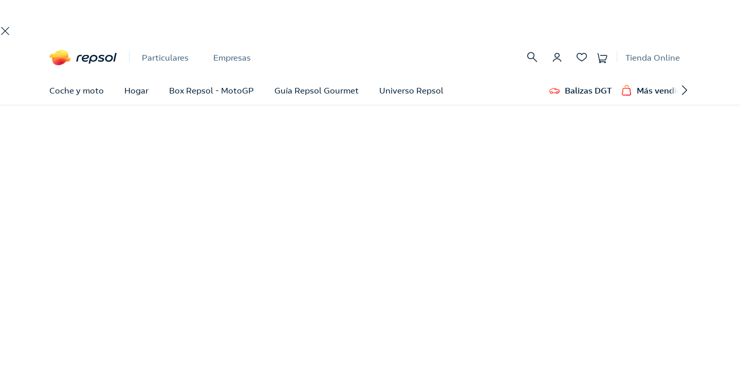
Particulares (165, 57)
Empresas (232, 57)
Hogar (136, 90)
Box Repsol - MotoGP (211, 90)
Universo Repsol (411, 90)
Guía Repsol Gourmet (316, 90)
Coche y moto (76, 90)
